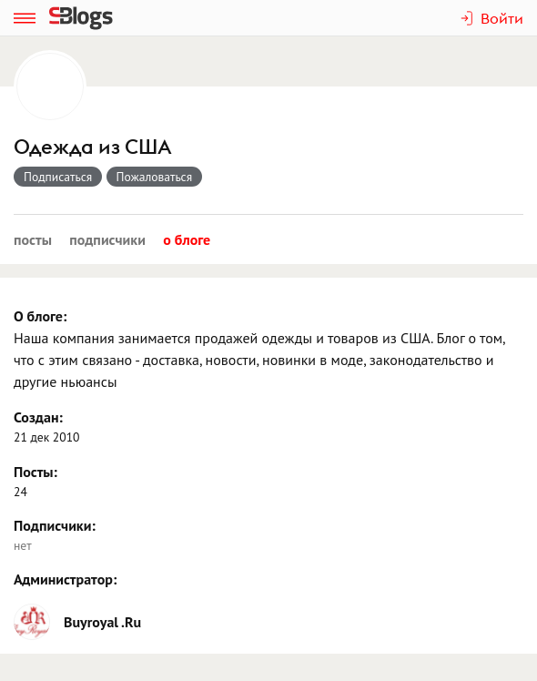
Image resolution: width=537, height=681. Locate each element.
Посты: (35, 471)
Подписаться (58, 176)
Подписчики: (55, 525)
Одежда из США (93, 147)
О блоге (186, 239)
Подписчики (107, 239)
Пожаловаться (155, 176)
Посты (33, 239)
